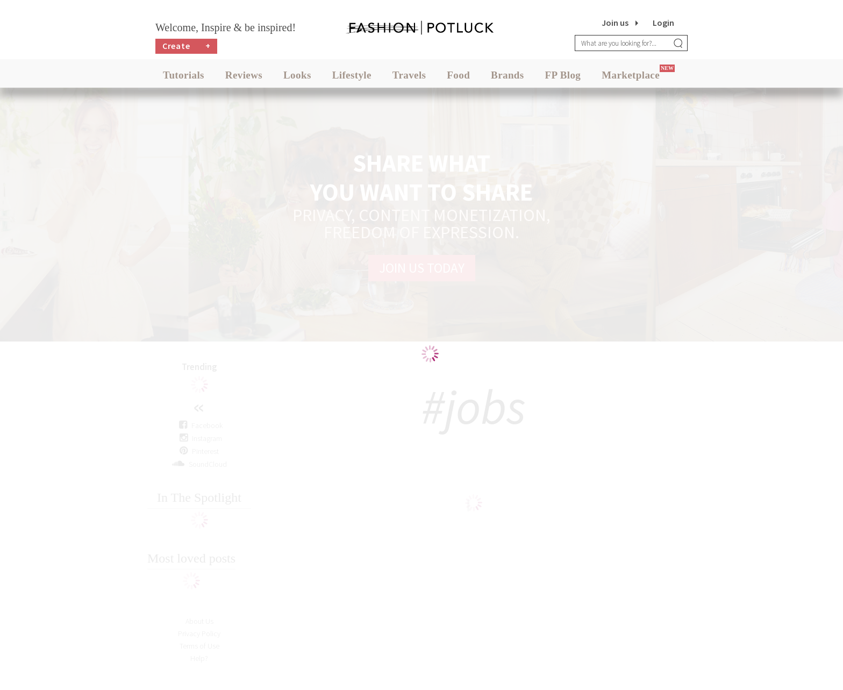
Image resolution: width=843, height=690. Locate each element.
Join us (615, 22)
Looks (297, 75)
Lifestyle (352, 75)
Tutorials (183, 75)
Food (458, 75)
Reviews (243, 75)
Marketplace (631, 75)
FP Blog (563, 75)
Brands (507, 75)
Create (186, 46)
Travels (409, 75)
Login (663, 22)
